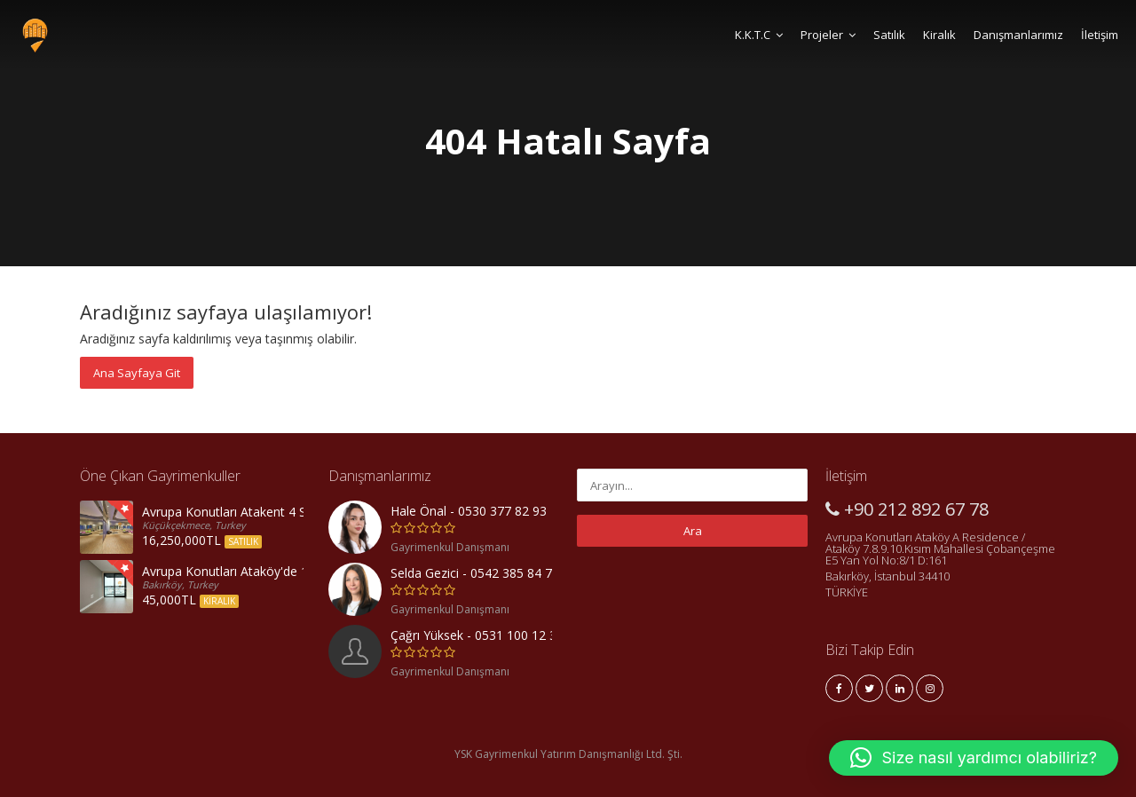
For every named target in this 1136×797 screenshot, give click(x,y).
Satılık (889, 35)
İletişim (1099, 35)
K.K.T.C (759, 35)
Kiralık (939, 35)
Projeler (828, 35)
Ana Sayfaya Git (136, 373)
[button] (973, 758)
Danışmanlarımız (1018, 35)
